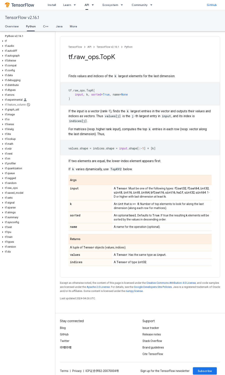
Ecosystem (110, 5)
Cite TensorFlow (152, 354)
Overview (12, 26)
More (73, 26)
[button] (26, 41)
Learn (67, 5)
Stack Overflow (152, 341)
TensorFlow (75, 46)
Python (128, 46)
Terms (64, 371)
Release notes (151, 334)
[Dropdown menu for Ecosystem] (123, 5)
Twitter (64, 341)
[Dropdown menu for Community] (152, 5)
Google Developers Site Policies (153, 286)
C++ (46, 26)
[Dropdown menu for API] (94, 5)
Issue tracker (150, 327)
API (89, 46)
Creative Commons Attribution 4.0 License (171, 282)
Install (52, 5)
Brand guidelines (153, 347)
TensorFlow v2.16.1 (22, 17)
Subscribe (205, 371)
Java (59, 26)
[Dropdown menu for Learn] (76, 5)
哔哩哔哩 (65, 347)
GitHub (212, 5)
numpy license (134, 291)
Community (140, 5)
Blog (63, 327)
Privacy (77, 371)
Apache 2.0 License (98, 286)
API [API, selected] (87, 5)
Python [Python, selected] (31, 26)
